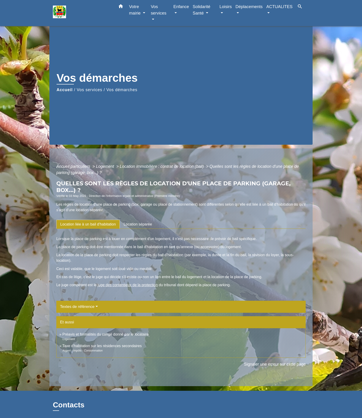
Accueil (65, 89)
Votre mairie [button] (135, 9)
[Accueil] (82, 13)
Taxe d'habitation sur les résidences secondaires (102, 346)
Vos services (89, 89)
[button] (120, 7)
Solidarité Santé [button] (201, 9)
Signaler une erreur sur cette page (275, 364)
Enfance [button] (181, 6)
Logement (105, 166)
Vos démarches (121, 89)
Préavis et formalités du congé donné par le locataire (105, 334)
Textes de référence (77, 306)
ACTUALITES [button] (279, 6)
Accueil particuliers (73, 166)
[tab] (88, 224)
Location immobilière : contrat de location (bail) (162, 166)
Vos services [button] (158, 9)
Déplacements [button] (249, 6)
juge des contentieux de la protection (128, 285)
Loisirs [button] (226, 6)
